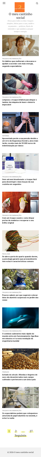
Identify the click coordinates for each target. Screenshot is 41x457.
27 (31, 431)
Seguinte (20, 435)
